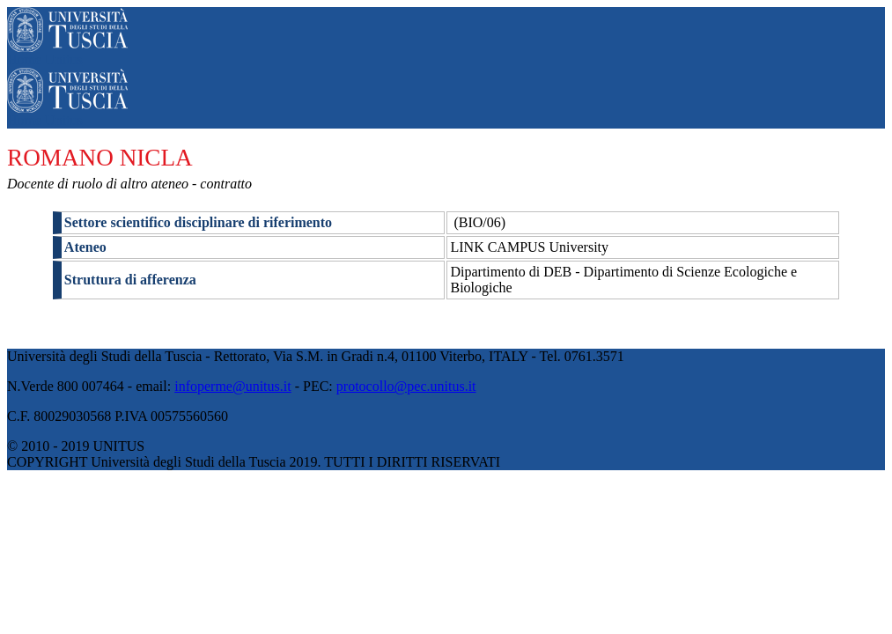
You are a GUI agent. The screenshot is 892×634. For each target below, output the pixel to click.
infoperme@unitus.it (232, 386)
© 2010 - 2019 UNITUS (75, 446)
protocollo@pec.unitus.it (406, 386)
